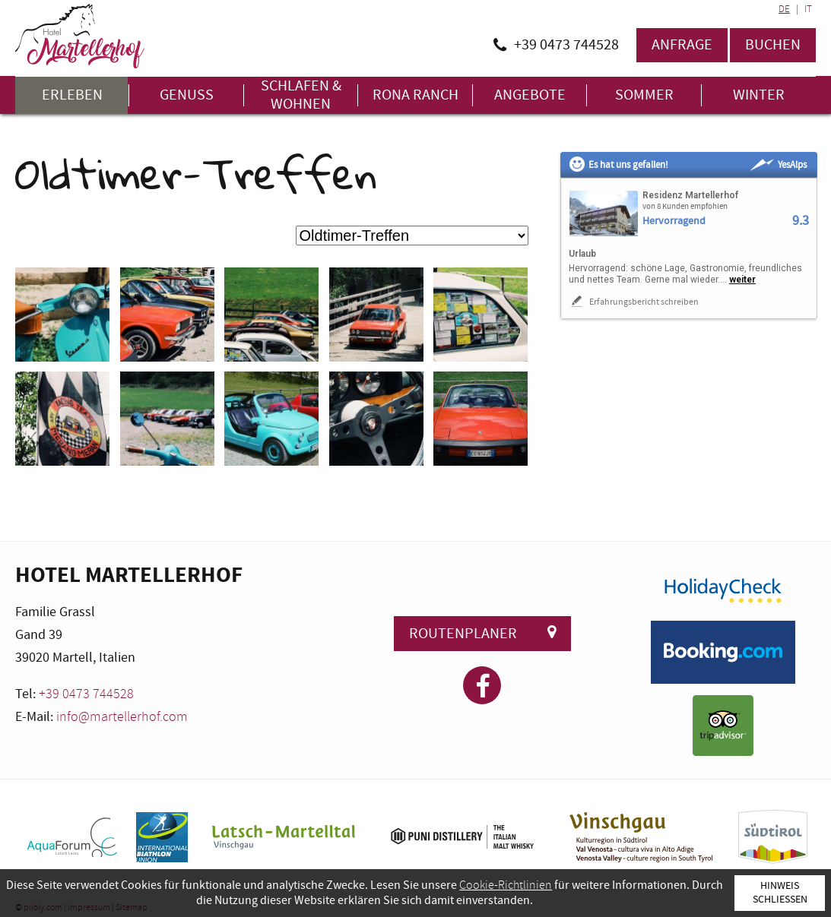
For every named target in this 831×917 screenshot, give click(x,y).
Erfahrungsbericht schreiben (634, 302)
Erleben (72, 95)
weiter (742, 279)
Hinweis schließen (780, 892)
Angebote (530, 95)
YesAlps (778, 165)
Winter (759, 95)
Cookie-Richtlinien (505, 885)
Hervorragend (674, 221)
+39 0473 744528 (86, 694)
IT (808, 9)
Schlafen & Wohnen (301, 95)
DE (784, 9)
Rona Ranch (415, 95)
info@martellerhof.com (122, 717)
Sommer (644, 95)
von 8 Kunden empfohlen (685, 206)
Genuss (187, 95)
